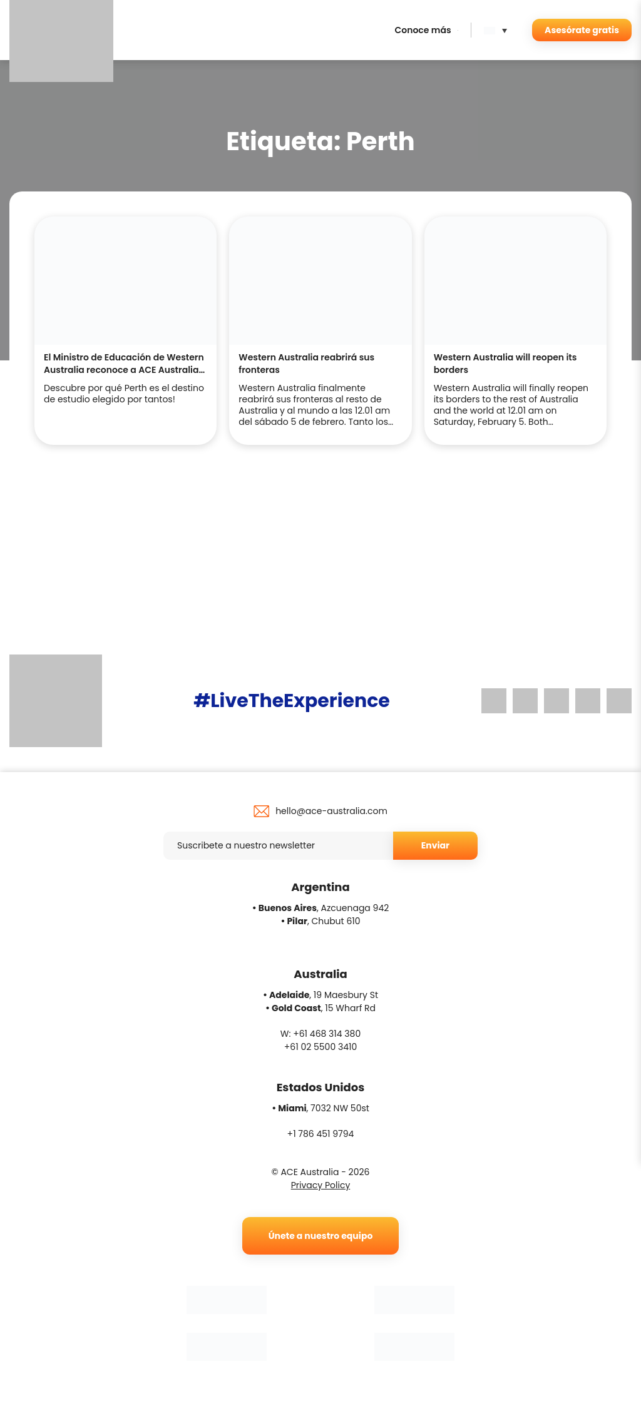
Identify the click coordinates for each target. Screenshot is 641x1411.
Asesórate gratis (582, 30)
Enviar (435, 845)
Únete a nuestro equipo (321, 1236)
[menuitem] (499, 30)
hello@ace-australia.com (331, 811)
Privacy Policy (321, 1185)
